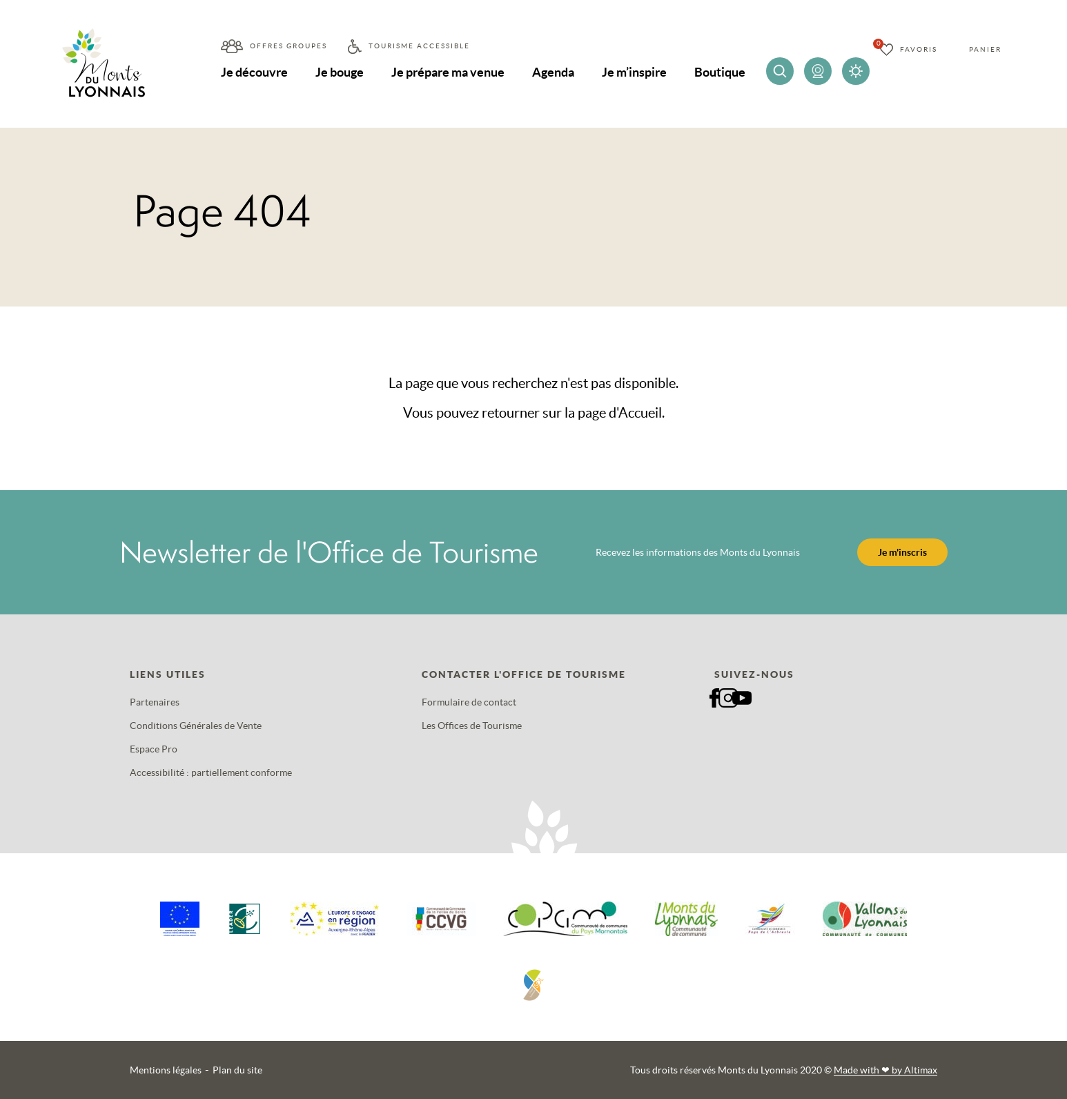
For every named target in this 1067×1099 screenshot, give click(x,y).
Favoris (918, 49)
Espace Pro (153, 749)
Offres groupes (288, 46)
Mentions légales (166, 1070)
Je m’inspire (634, 72)
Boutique (719, 72)
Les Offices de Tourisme (472, 725)
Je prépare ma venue (448, 72)
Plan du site (237, 1070)
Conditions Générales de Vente (196, 725)
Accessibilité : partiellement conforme (211, 772)
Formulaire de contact (469, 702)
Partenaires (154, 702)
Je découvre (254, 72)
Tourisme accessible (419, 46)
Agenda (553, 72)
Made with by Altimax (885, 1070)
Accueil (640, 412)
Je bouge (339, 72)
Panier (985, 49)
